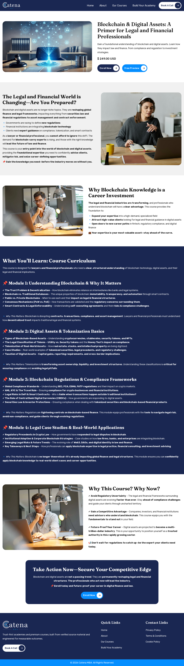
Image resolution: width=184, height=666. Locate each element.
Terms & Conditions (156, 635)
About (103, 5)
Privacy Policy (153, 630)
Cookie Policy (153, 641)
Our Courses (119, 5)
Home (90, 5)
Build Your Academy (144, 5)
